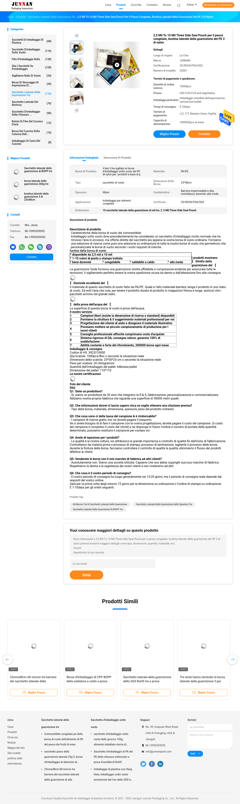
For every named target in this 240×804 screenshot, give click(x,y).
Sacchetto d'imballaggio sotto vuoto (31, 51)
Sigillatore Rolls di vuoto (31, 76)
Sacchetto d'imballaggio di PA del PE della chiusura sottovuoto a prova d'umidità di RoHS (113, 757)
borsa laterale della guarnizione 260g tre (36, 182)
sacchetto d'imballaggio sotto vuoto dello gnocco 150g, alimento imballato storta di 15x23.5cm (111, 739)
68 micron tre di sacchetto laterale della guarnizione (100, 504)
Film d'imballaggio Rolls (31, 59)
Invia (86, 575)
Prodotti (12, 732)
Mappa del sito (16, 747)
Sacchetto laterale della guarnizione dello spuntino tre (164, 504)
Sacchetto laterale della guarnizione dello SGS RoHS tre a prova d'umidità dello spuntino (147, 681)
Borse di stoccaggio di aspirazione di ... (31, 84)
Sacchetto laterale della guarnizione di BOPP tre (38, 170)
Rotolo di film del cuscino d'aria (31, 123)
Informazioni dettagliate (84, 157)
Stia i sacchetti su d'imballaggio (31, 67)
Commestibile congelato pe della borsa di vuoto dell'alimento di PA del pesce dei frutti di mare (63, 739)
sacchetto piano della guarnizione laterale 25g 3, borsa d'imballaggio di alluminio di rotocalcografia (63, 757)
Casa (11, 726)
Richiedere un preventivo (218, 5)
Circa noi (13, 737)
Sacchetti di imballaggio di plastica (31, 41)
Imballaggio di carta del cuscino (31, 142)
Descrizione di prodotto (117, 157)
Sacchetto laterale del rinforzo (31, 103)
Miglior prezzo (169, 134)
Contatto (31, 256)
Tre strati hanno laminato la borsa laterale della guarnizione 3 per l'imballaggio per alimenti (202, 681)
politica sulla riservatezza (15, 761)
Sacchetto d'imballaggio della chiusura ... (31, 113)
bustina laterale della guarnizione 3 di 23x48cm (36, 196)
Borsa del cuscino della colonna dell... (31, 133)
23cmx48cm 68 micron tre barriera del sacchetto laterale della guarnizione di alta (33, 681)
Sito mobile (14, 753)
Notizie (12, 742)
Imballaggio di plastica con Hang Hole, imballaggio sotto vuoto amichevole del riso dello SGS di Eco (113, 775)
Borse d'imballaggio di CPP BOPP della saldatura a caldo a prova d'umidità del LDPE (89, 681)
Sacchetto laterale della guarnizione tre (31, 94)
